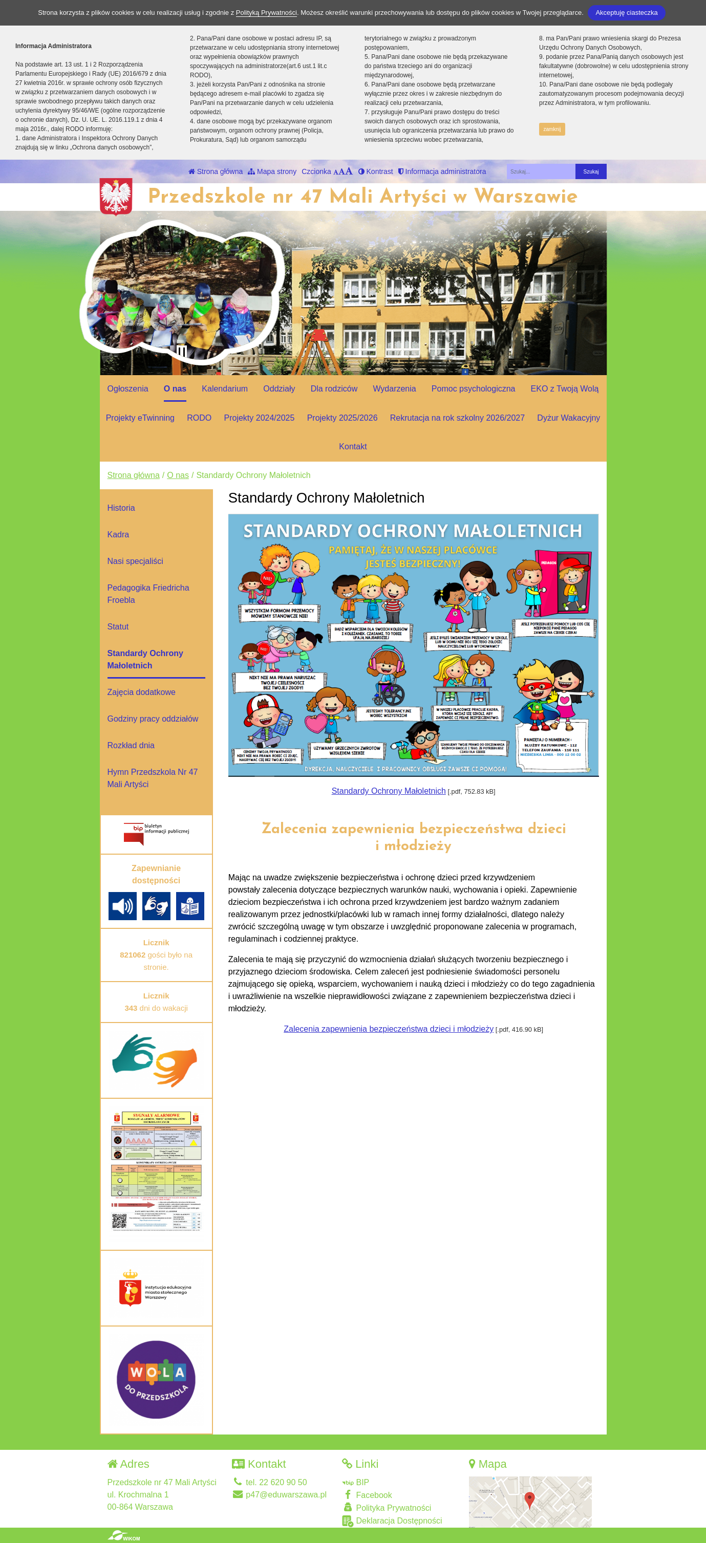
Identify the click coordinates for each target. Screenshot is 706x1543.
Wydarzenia (394, 388)
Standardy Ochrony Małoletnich (389, 791)
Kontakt (353, 446)
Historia (121, 508)
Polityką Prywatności (266, 12)
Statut (118, 626)
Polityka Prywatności (386, 1507)
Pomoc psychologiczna (474, 388)
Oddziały (279, 388)
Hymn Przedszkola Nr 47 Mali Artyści (153, 778)
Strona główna (215, 171)
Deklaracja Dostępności (392, 1521)
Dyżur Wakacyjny (568, 418)
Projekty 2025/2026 (342, 418)
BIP (355, 1482)
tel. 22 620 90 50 (269, 1482)
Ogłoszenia (128, 388)
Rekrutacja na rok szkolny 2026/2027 (457, 418)
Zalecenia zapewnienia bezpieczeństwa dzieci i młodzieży (389, 1029)
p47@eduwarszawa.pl (279, 1494)
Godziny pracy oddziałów (153, 718)
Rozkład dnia (131, 745)
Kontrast (375, 171)
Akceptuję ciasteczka (626, 12)
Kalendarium (225, 388)
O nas (175, 388)
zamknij (552, 129)
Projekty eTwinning (140, 418)
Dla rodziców (334, 388)
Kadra (119, 534)
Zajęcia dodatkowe (142, 692)
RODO (199, 418)
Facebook (367, 1494)
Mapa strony (272, 171)
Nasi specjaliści (135, 561)
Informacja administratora (442, 171)
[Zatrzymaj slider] (182, 352)
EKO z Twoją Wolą (565, 388)
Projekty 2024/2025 (259, 418)
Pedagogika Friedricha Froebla (148, 593)
